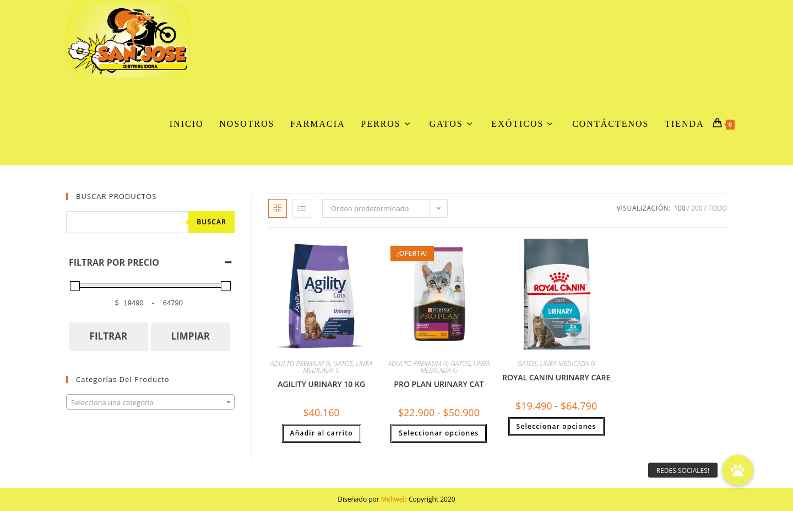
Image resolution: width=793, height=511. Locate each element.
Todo (717, 208)
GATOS (342, 363)
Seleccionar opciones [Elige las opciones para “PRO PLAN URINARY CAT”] (439, 433)
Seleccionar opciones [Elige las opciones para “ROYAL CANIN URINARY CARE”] (556, 426)
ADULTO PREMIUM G (300, 363)
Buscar (211, 222)
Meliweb (394, 499)
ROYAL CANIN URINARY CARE (556, 377)
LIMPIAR (190, 336)
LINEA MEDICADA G (337, 367)
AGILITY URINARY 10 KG (321, 384)
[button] (738, 470)
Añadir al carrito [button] (321, 433)
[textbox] (150, 402)
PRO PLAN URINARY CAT (439, 384)
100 (680, 208)
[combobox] (150, 402)
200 (697, 208)
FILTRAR (109, 336)
